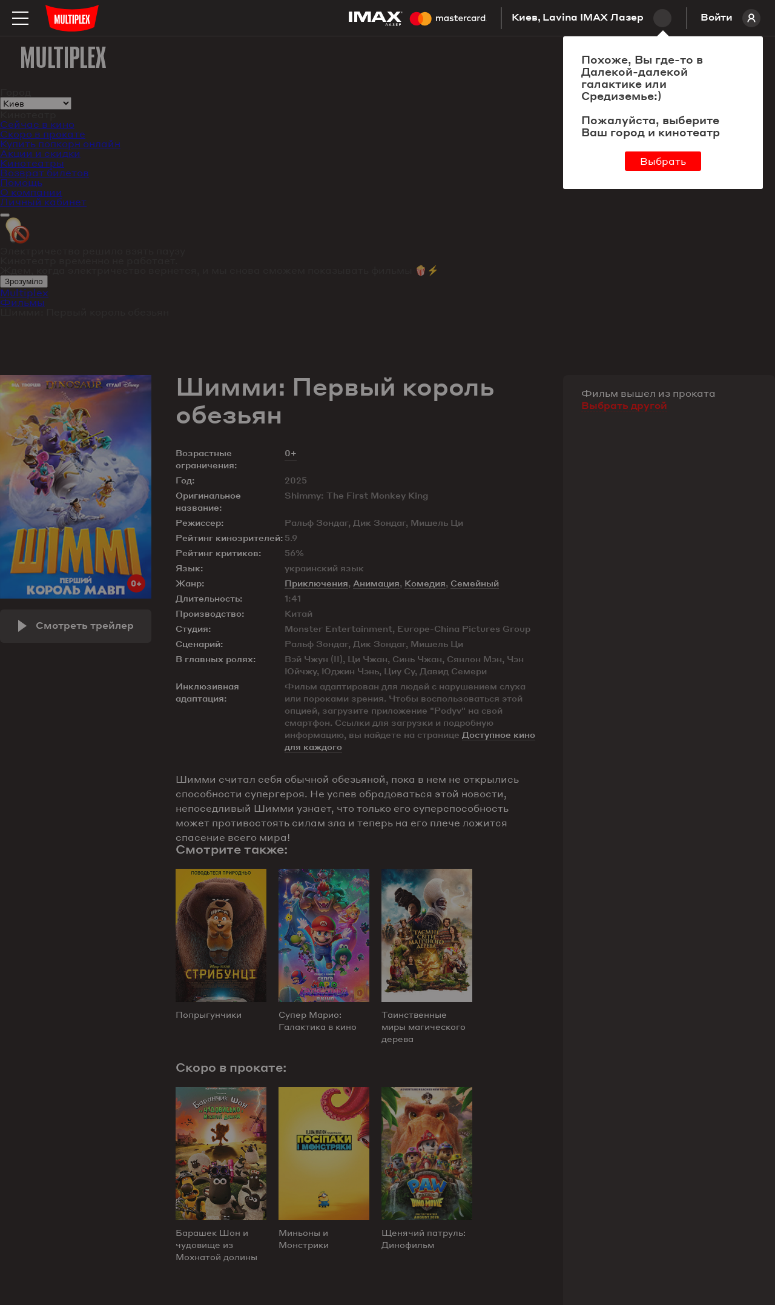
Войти (730, 18)
